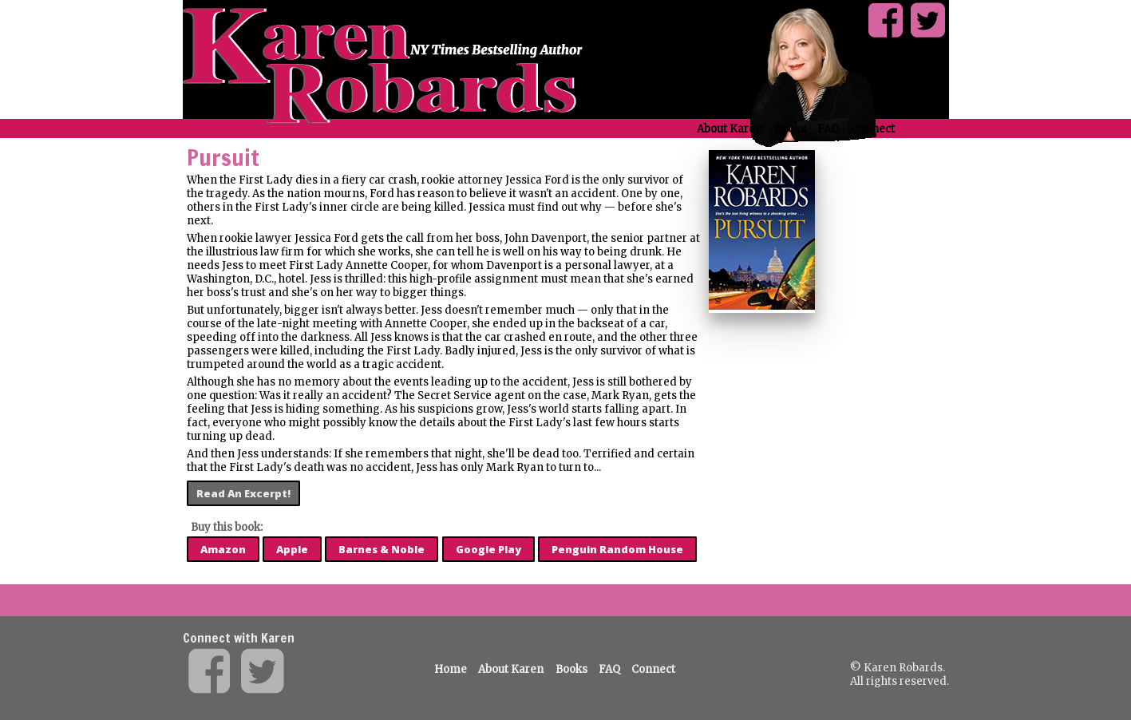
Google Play (488, 549)
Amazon (223, 549)
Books (790, 129)
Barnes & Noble (381, 549)
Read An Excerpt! (243, 493)
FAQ (828, 129)
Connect (873, 129)
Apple (292, 549)
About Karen (729, 129)
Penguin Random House (617, 549)
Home (450, 669)
